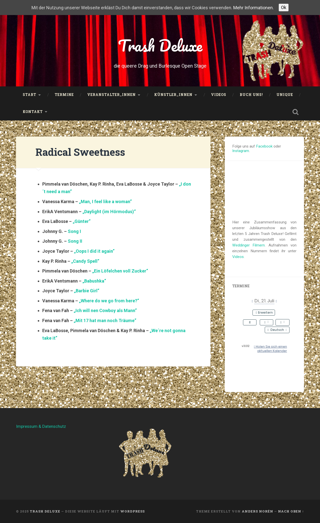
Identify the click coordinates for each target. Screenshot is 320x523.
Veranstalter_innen (111, 94)
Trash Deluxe (160, 45)
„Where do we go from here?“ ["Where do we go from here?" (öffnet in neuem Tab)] (109, 300)
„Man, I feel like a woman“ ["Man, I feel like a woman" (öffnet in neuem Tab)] (105, 201)
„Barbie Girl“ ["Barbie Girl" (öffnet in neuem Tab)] (86, 290)
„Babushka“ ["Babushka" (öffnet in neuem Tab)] (94, 281)
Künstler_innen (173, 94)
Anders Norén (257, 511)
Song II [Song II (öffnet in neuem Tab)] (75, 241)
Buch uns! (251, 94)
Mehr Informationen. (253, 7)
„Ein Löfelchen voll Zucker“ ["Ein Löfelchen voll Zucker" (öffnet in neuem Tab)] (120, 271)
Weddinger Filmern (248, 245)
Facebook (264, 146)
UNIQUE (284, 94)
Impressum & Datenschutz (41, 426)
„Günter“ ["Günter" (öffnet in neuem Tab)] (81, 221)
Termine (64, 94)
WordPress (132, 511)
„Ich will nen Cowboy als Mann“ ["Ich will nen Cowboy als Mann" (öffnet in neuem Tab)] (105, 310)
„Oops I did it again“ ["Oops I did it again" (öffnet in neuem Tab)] (94, 251)
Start (29, 94)
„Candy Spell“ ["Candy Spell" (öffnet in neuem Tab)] (85, 261)
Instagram (240, 151)
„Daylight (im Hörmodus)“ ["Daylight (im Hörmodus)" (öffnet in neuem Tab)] (109, 211)
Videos (218, 94)
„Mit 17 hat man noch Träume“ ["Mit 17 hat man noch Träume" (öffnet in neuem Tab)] (105, 320)
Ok (283, 7)
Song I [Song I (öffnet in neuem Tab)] (74, 231)
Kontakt (33, 111)
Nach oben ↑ (291, 511)
